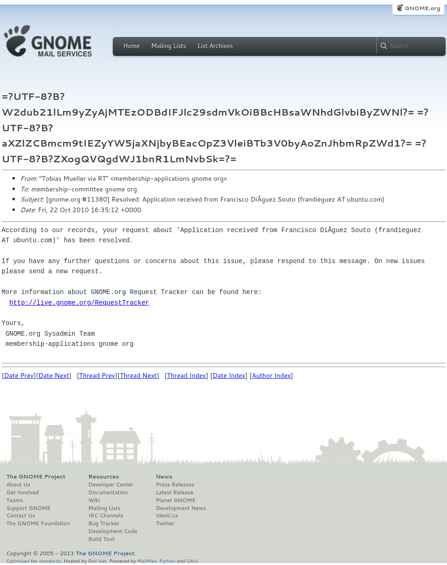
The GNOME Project (36, 476)
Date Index (229, 375)
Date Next (53, 375)
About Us (18, 484)
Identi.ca (167, 515)
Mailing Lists (168, 46)
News (164, 476)
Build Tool (101, 539)
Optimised (18, 560)
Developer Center (110, 484)
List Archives (215, 46)
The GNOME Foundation (38, 523)
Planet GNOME (176, 500)
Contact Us (20, 515)
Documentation (108, 492)
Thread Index (186, 375)
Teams (14, 500)
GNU (192, 560)
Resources (103, 476)
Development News (181, 508)
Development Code (112, 531)
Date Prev (19, 375)
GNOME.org (422, 8)
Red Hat (97, 560)
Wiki (94, 500)
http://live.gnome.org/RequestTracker (79, 302)
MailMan (147, 560)
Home (131, 46)
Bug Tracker (103, 523)
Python (167, 560)
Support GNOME (28, 508)
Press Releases (175, 484)
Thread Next (138, 375)
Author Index (271, 375)
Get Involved (22, 492)
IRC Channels (105, 515)
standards (50, 560)
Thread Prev (97, 375)
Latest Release (174, 492)
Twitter (165, 523)
